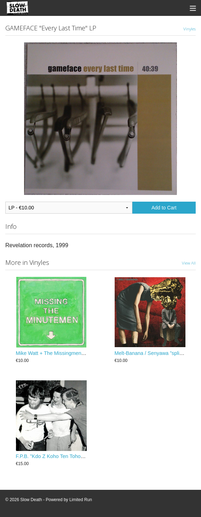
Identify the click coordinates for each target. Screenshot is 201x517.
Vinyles (189, 28)
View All (189, 263)
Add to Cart (164, 207)
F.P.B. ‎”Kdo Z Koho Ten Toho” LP (53, 456)
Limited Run (80, 499)
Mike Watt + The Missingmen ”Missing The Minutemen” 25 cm (85, 353)
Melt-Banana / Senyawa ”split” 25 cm (156, 353)
